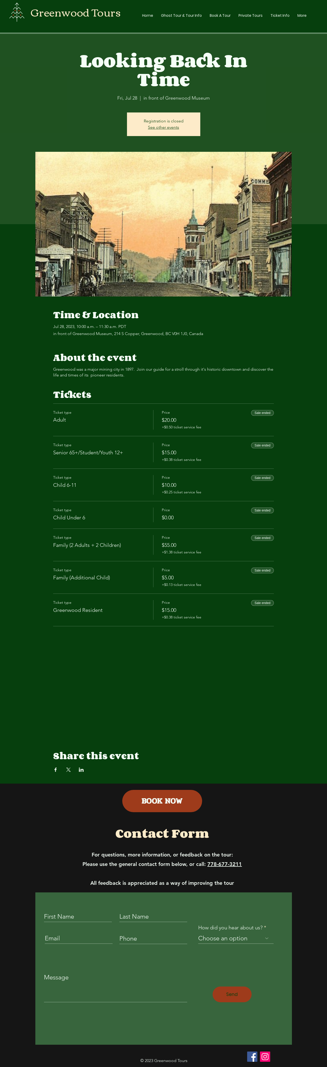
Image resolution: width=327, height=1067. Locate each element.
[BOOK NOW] (162, 801)
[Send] (232, 994)
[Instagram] (265, 1057)
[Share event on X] (68, 770)
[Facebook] (252, 1057)
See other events (163, 127)
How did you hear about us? (230, 927)
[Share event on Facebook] (55, 770)
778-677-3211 (224, 864)
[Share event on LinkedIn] (81, 770)
